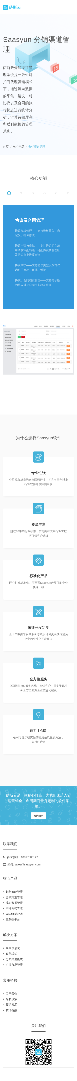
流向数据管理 (14, 902)
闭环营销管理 (14, 908)
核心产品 (18, 146)
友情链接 (11, 1010)
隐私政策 (11, 999)
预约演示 (38, 815)
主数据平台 (13, 919)
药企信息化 (13, 948)
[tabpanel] (38, 290)
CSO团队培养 (14, 913)
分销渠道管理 (14, 897)
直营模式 (11, 953)
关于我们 (11, 993)
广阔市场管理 (14, 964)
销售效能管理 (14, 891)
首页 (6, 146)
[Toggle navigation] (68, 9)
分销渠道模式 (14, 959)
